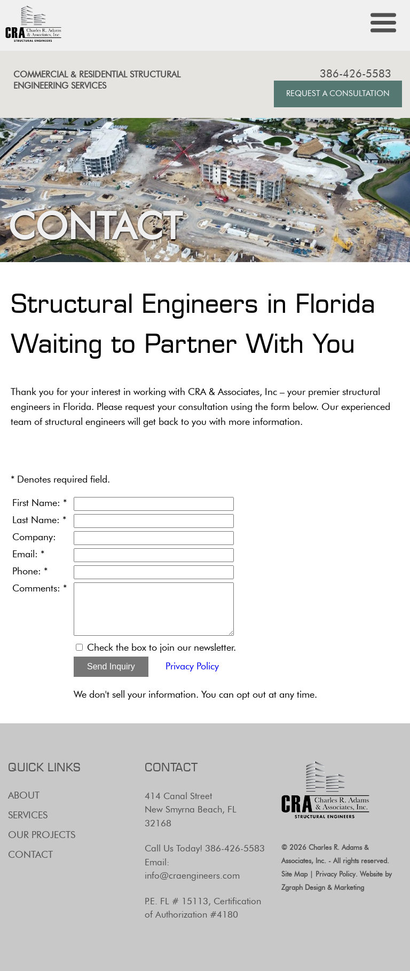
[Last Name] (154, 521)
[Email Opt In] (79, 647)
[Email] (154, 555)
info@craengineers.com (192, 875)
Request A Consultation (338, 93)
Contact (30, 855)
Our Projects (41, 835)
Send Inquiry (111, 666)
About (24, 795)
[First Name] (154, 504)
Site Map (294, 874)
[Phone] (154, 572)
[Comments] (154, 609)
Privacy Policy (192, 666)
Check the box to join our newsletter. (161, 647)
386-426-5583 (355, 73)
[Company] (154, 538)
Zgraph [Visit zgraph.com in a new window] (292, 887)
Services (28, 815)
